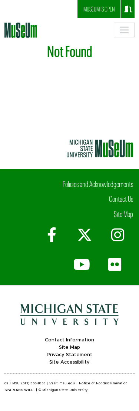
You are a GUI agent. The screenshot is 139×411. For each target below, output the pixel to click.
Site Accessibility (69, 362)
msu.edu (67, 383)
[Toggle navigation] (124, 30)
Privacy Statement (69, 354)
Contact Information (69, 340)
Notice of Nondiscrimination (103, 383)
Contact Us (121, 198)
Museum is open (107, 9)
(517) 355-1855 (33, 383)
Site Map (123, 213)
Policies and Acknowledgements (98, 183)
